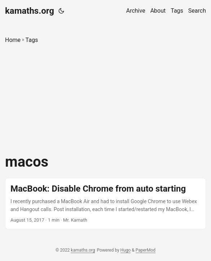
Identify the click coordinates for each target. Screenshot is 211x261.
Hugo (125, 250)
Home (13, 40)
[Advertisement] (105, 99)
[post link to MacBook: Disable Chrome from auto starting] (105, 203)
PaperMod (145, 250)
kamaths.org (29, 11)
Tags (32, 40)
